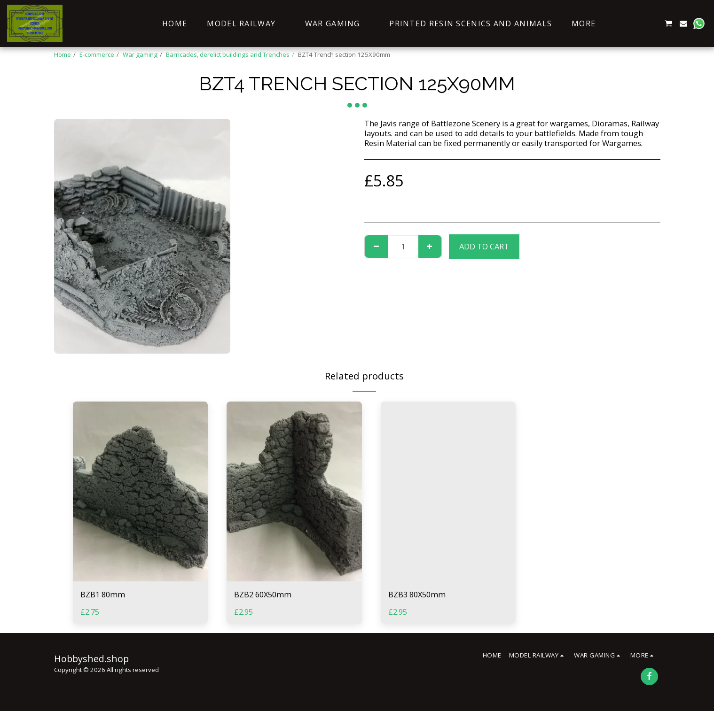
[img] (140, 491)
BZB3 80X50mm (417, 594)
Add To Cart (484, 246)
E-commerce (96, 54)
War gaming (140, 54)
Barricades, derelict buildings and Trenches (228, 54)
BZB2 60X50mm (263, 594)
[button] (623, 23)
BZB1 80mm (102, 594)
